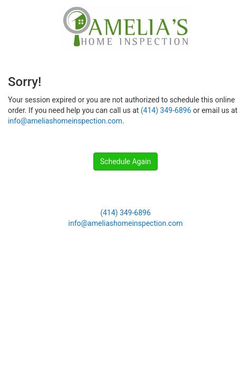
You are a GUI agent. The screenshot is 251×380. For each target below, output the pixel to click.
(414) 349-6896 (166, 110)
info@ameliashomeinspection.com (65, 121)
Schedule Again (125, 161)
